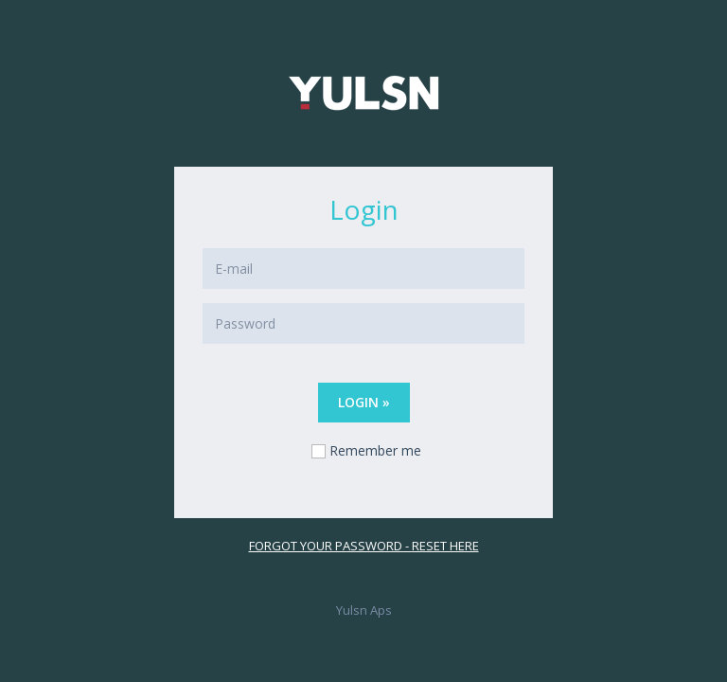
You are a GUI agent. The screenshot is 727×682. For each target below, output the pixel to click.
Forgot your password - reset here (364, 545)
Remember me (375, 450)
